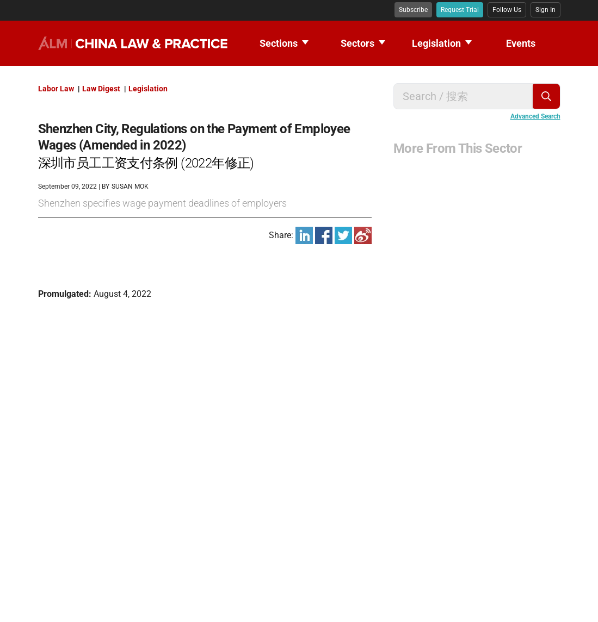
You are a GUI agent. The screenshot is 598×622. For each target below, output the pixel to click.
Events (520, 43)
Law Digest (102, 88)
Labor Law (57, 88)
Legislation (442, 43)
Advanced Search (535, 116)
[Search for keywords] (468, 96)
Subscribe (413, 10)
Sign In (545, 10)
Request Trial (460, 10)
